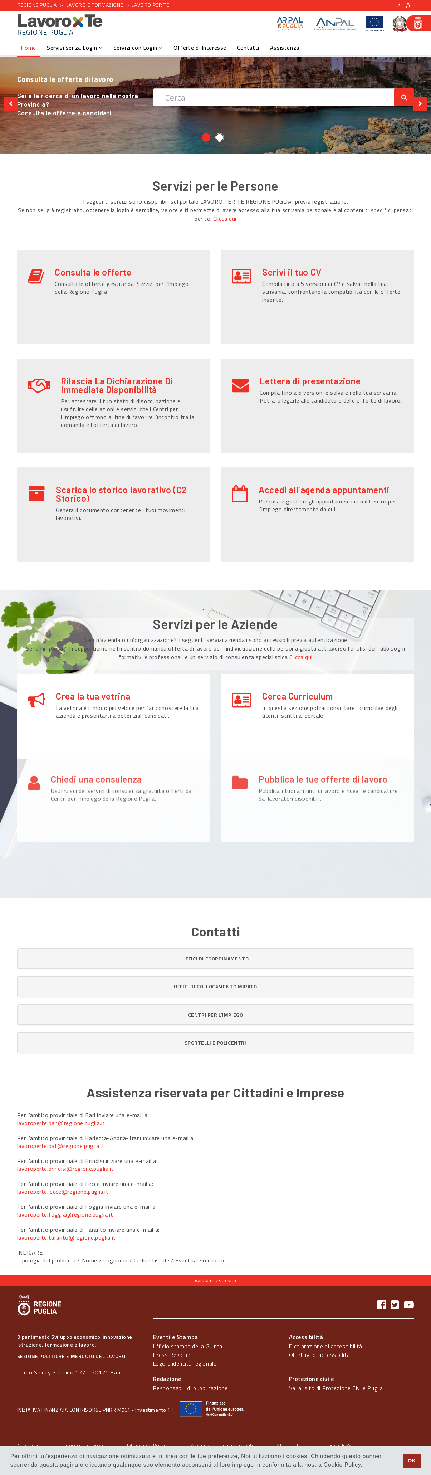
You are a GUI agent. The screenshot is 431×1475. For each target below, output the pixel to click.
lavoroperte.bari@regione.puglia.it (61, 1123)
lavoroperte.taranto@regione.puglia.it (66, 1237)
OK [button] (412, 1461)
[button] (215, 958)
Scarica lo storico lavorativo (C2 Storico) (121, 493)
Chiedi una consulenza (96, 743)
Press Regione (172, 1354)
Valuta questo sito (215, 1280)
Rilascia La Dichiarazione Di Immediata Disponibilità (117, 385)
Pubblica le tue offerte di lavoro (323, 743)
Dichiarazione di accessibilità (325, 1346)
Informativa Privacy (147, 1445)
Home (28, 47)
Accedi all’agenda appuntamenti (324, 489)
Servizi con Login (138, 47)
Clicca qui (224, 218)
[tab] (216, 959)
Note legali (29, 1445)
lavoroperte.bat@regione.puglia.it (61, 1146)
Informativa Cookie (84, 1445)
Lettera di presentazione (310, 380)
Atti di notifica (292, 1445)
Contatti (248, 47)
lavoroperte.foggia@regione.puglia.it (65, 1214)
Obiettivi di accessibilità (319, 1354)
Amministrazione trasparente (222, 1445)
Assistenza (284, 47)
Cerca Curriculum (297, 696)
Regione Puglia (37, 5)
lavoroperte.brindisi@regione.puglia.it (65, 1169)
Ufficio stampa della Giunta (187, 1346)
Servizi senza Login (75, 47)
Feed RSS (340, 1445)
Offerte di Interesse (199, 47)
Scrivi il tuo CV (292, 272)
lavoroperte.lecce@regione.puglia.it (63, 1192)
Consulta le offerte (93, 272)
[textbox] (274, 97)
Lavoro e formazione (93, 5)
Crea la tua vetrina (93, 696)
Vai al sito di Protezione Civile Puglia (336, 1388)
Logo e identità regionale (185, 1363)
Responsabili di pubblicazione (190, 1388)
